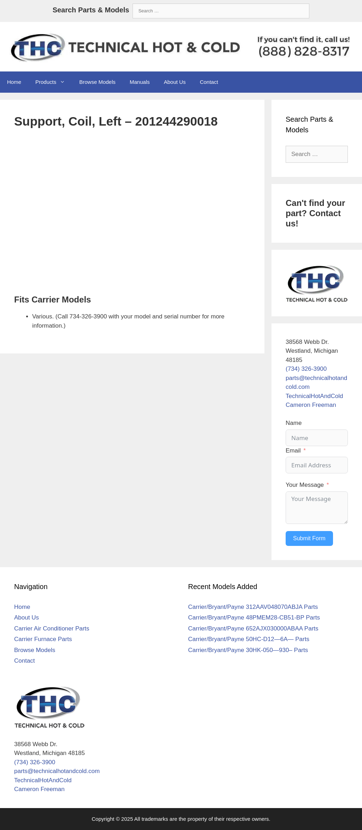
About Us (175, 82)
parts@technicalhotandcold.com (57, 771)
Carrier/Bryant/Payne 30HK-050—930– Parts (248, 650)
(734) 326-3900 (306, 368)
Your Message (305, 485)
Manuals (140, 82)
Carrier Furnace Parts (43, 639)
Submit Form (309, 538)
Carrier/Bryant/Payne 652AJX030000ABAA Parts (253, 628)
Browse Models (97, 82)
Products (53, 82)
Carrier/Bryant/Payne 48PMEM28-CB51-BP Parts (254, 617)
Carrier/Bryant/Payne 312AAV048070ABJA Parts (253, 607)
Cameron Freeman (311, 405)
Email (293, 450)
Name (294, 423)
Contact (209, 82)
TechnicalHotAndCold (314, 396)
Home (14, 82)
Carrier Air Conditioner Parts (51, 628)
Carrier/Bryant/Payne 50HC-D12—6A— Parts (248, 639)
